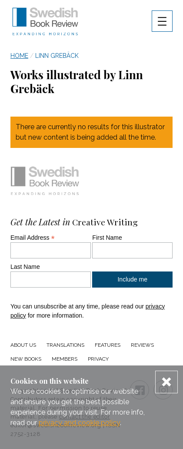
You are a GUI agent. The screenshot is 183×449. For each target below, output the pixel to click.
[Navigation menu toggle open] (162, 21)
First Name (107, 237)
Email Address (32, 237)
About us (23, 345)
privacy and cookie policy (79, 423)
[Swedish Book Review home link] (45, 22)
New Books (25, 359)
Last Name (25, 266)
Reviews (142, 345)
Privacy (98, 359)
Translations (65, 345)
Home (19, 55)
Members (64, 359)
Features (107, 345)
